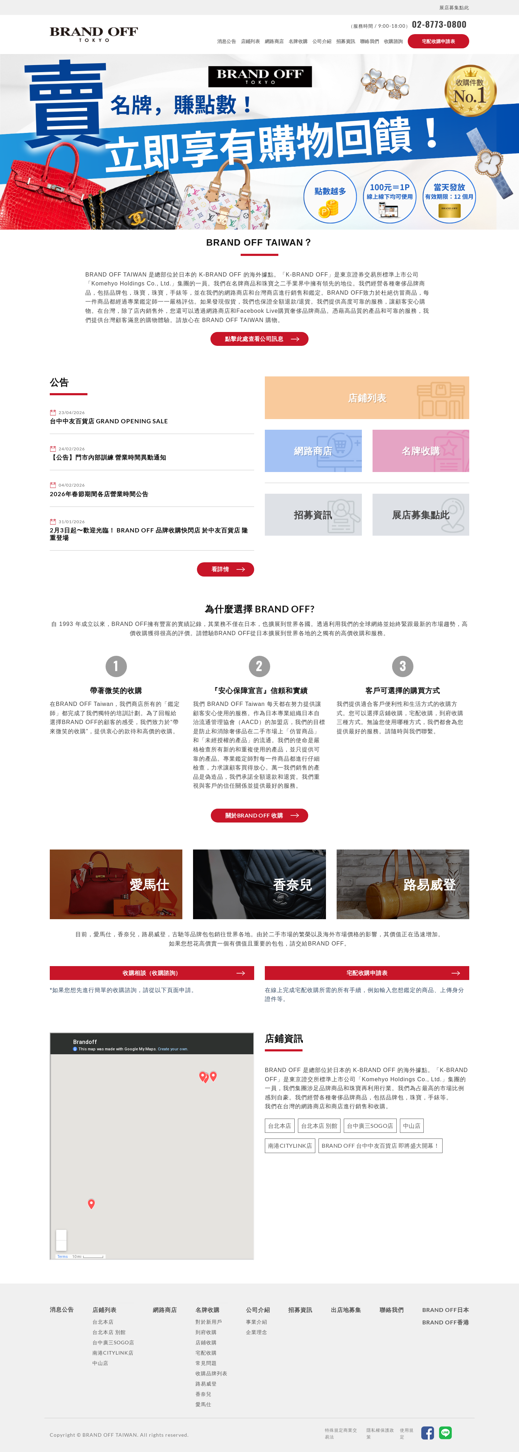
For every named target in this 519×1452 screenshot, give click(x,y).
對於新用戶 (209, 1322)
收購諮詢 (393, 41)
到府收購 (206, 1332)
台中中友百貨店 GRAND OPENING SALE (109, 421)
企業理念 (256, 1332)
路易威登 (206, 1384)
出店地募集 (346, 1309)
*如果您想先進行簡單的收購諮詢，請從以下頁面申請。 (123, 990)
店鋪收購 (206, 1342)
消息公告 (226, 41)
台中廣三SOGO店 (113, 1342)
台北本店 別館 (109, 1332)
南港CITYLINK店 (113, 1353)
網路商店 (274, 41)
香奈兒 (204, 1394)
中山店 (100, 1363)
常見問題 (206, 1363)
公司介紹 (321, 41)
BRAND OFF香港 (445, 1322)
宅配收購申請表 (438, 41)
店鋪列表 (250, 41)
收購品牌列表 (212, 1373)
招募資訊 (345, 41)
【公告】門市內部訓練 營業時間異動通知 (108, 457)
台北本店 (103, 1322)
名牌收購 (298, 41)
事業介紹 (256, 1322)
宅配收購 (206, 1353)
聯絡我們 (369, 41)
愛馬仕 (204, 1404)
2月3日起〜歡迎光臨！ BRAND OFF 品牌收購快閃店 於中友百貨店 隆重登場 (149, 534)
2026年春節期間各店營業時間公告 (99, 494)
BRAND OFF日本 (445, 1309)
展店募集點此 (454, 7)
